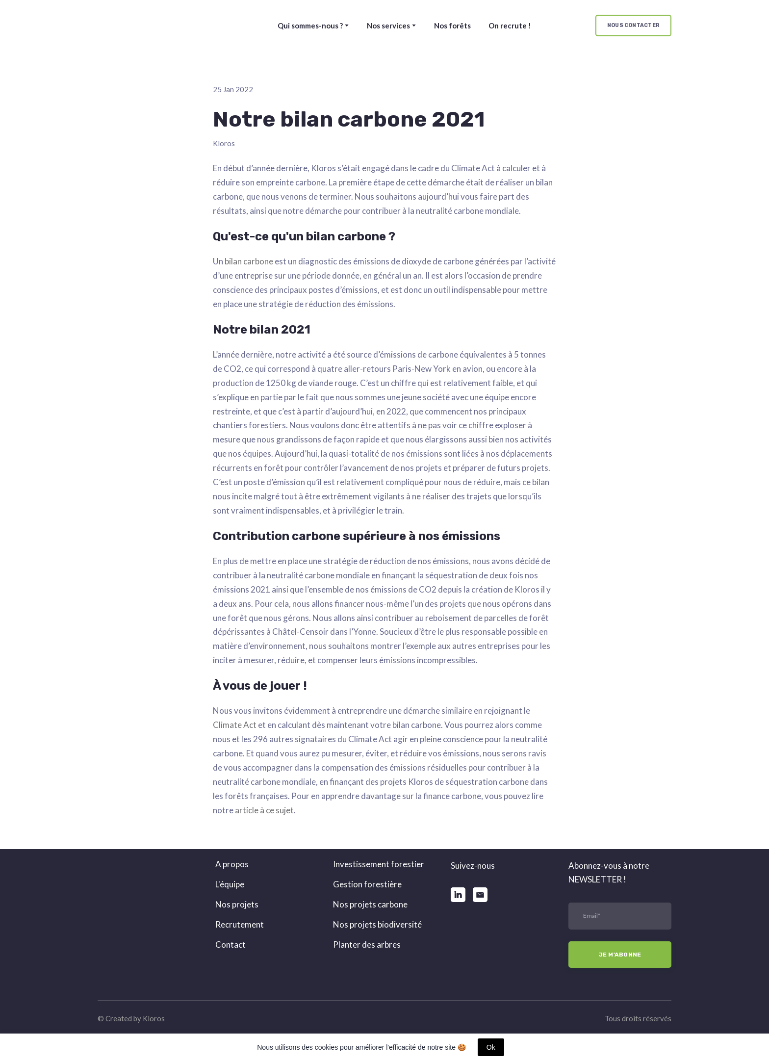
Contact (230, 944)
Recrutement (239, 924)
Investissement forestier (378, 864)
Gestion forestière (367, 884)
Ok (491, 1047)
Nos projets (236, 904)
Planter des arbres (367, 944)
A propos (232, 864)
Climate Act (234, 725)
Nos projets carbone (370, 904)
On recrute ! (509, 25)
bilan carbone (249, 261)
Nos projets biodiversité (377, 924)
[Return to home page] (138, 25)
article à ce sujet (264, 810)
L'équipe (229, 884)
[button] (633, 26)
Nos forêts (452, 25)
